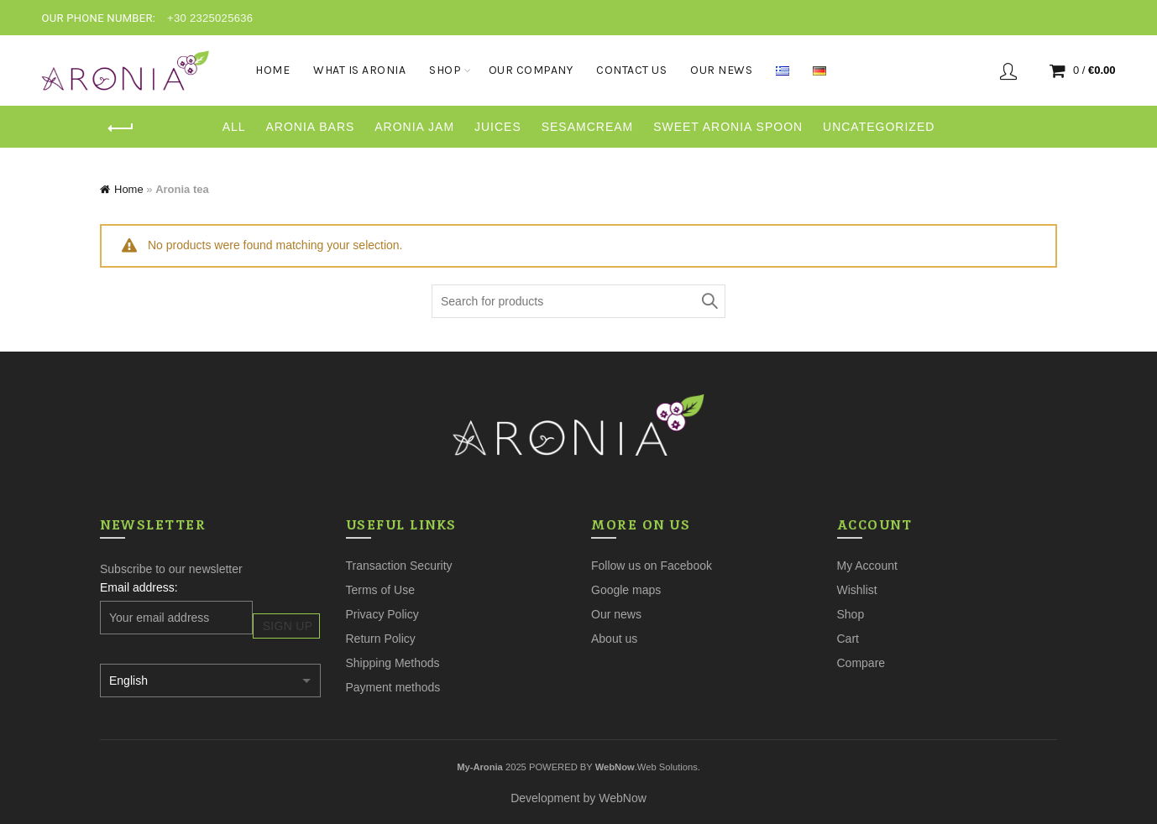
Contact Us (631, 70)
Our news (616, 614)
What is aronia (359, 70)
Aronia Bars (309, 126)
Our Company (531, 70)
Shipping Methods (393, 663)
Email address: (139, 587)
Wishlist (857, 590)
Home (272, 70)
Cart (848, 638)
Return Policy (381, 638)
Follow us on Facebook (651, 565)
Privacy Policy (382, 614)
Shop (445, 70)
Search (708, 301)
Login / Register (1008, 70)
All (234, 126)
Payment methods (393, 687)
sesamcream (588, 126)
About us (614, 638)
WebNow (623, 798)
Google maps (626, 590)
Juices (497, 126)
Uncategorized (878, 126)
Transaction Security (399, 565)
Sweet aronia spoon (728, 126)
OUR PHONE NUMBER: (98, 18)
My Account (867, 565)
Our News (721, 70)
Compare (861, 663)
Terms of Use (380, 590)
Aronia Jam (414, 126)
